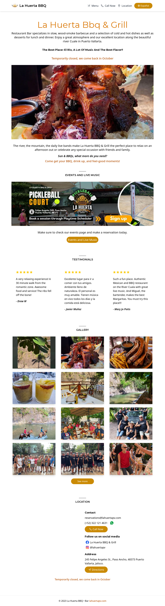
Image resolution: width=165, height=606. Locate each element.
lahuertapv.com (97, 600)
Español (143, 5)
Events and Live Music (82, 240)
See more (82, 481)
